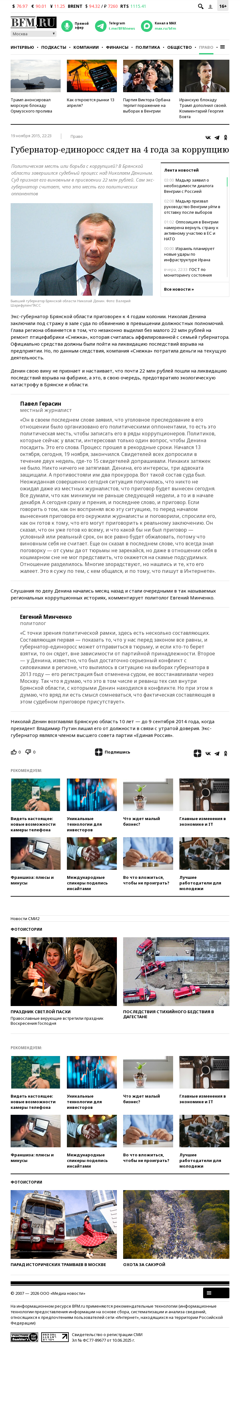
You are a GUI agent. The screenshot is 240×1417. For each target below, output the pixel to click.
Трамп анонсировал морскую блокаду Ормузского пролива (31, 105)
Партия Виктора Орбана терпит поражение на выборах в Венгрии (146, 105)
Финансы (117, 47)
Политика (148, 47)
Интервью (22, 47)
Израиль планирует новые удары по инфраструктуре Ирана (189, 254)
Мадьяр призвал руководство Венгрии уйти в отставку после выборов (192, 206)
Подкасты (53, 47)
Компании (86, 47)
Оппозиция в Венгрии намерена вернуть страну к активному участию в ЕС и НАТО (191, 230)
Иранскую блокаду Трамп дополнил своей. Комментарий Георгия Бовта (203, 108)
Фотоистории (26, 929)
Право (206, 47)
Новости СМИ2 (25, 918)
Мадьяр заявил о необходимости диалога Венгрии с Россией (188, 185)
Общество (179, 47)
